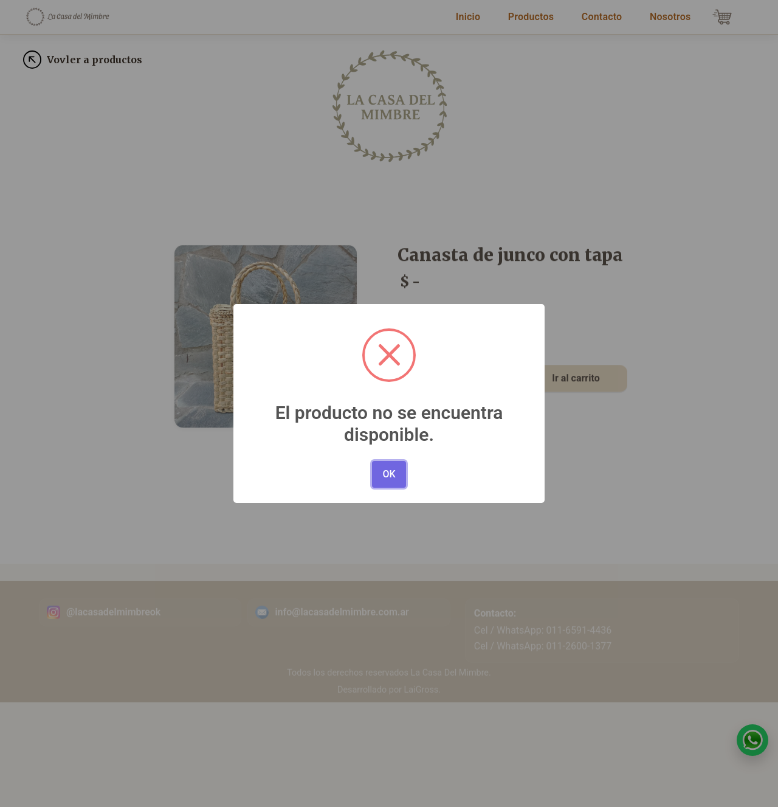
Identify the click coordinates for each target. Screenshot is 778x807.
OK (388, 474)
